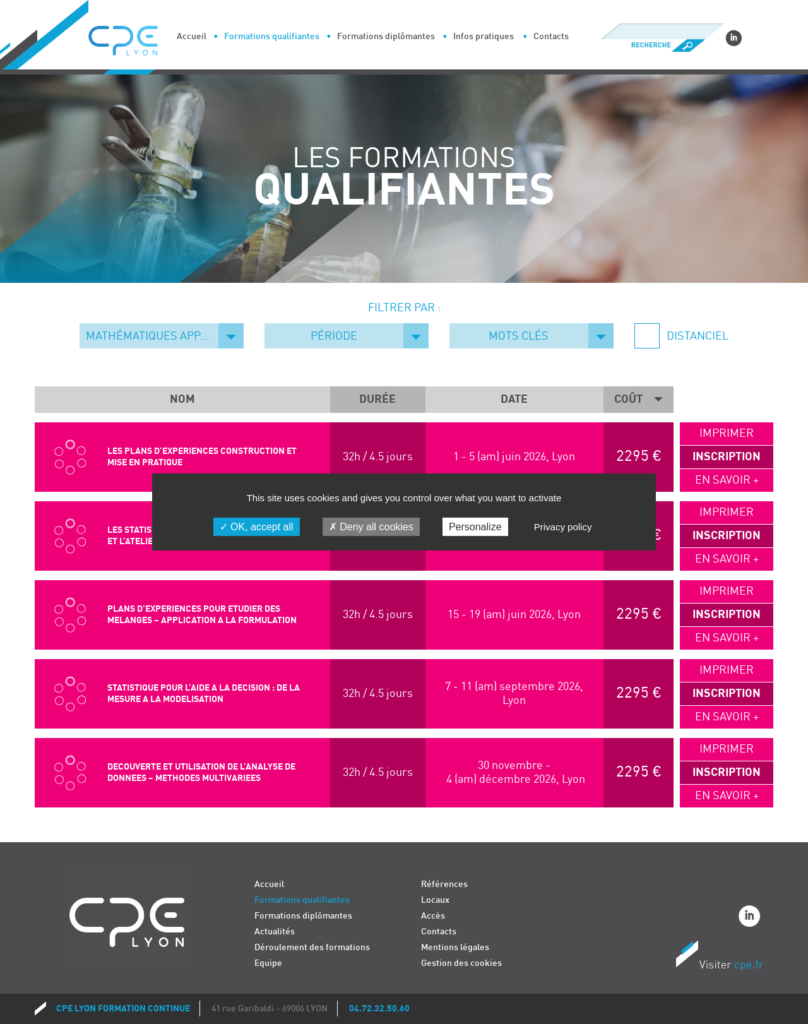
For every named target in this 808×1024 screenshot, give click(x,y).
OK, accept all (257, 526)
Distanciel (696, 336)
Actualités (274, 931)
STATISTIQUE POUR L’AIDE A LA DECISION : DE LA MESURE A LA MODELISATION (203, 693)
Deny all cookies (371, 526)
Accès (433, 915)
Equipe (268, 963)
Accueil (191, 36)
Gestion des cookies (461, 963)
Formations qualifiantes (271, 36)
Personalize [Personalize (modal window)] (475, 526)
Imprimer (726, 433)
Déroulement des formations (312, 947)
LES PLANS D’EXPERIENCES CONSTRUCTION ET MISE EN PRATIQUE (202, 456)
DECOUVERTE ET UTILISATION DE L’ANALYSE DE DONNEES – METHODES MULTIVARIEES (201, 772)
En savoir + (727, 480)
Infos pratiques (483, 36)
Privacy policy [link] (563, 526)
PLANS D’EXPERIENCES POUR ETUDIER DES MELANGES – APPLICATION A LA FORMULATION (202, 614)
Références (444, 884)
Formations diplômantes (386, 36)
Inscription (726, 457)
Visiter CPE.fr (719, 957)
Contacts (551, 36)
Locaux (435, 900)
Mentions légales (455, 947)
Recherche (661, 45)
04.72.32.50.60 (379, 1008)
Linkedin (733, 38)
